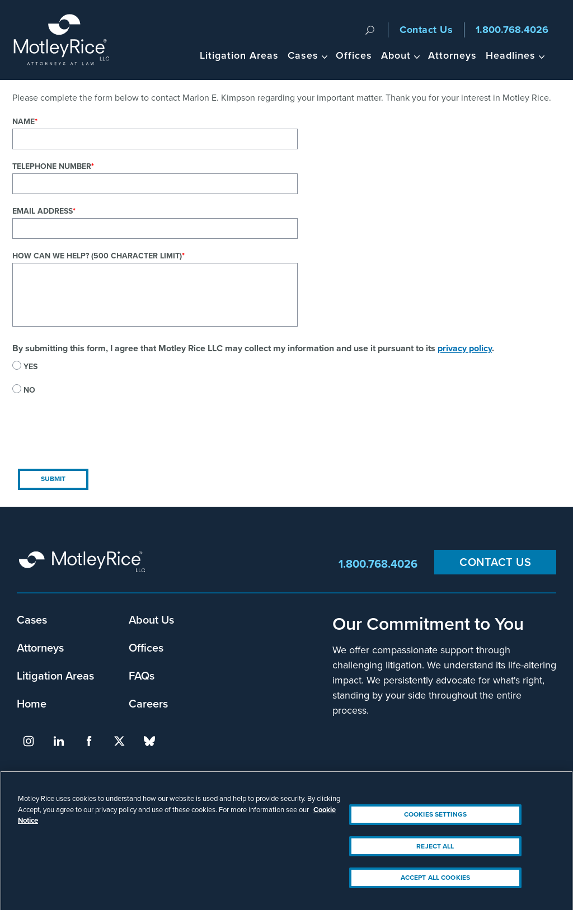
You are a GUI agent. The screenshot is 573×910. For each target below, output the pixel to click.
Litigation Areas (239, 55)
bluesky (149, 741)
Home (31, 703)
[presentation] (97, 441)
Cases (303, 55)
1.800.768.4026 (512, 29)
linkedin (59, 741)
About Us (151, 619)
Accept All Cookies (435, 885)
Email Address (42, 211)
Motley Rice (84, 564)
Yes (30, 367)
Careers (148, 703)
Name (23, 122)
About (396, 55)
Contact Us (426, 29)
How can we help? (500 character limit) (97, 256)
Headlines (511, 55)
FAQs (141, 675)
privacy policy (465, 348)
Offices (354, 55)
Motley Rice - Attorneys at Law (68, 40)
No (29, 390)
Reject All (435, 854)
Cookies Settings (435, 822)
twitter (119, 741)
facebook (89, 741)
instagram (28, 741)
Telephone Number (51, 166)
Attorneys (452, 55)
